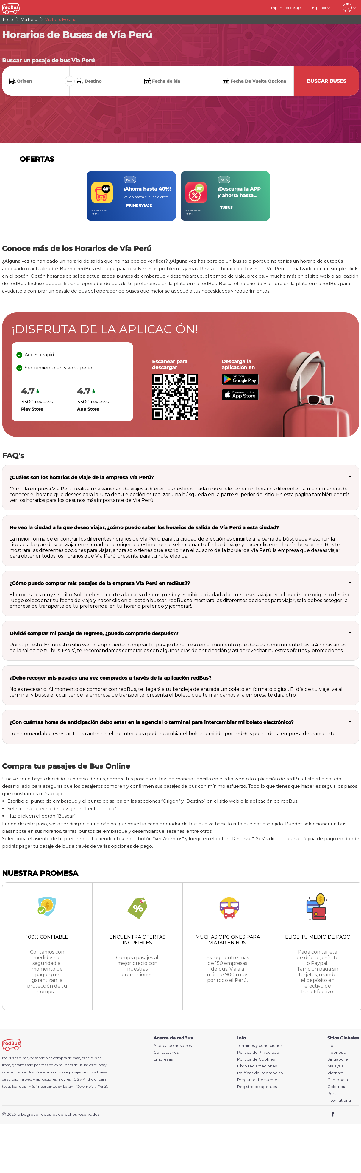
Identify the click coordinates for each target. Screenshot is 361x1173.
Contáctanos (166, 1052)
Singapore (337, 1059)
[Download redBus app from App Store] (240, 398)
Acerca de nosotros (173, 1045)
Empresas (163, 1059)
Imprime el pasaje (285, 7)
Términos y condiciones (259, 1045)
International (339, 1100)
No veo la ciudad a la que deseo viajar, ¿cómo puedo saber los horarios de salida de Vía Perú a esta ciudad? (144, 527)
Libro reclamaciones (257, 1066)
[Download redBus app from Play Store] (240, 383)
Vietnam (335, 1073)
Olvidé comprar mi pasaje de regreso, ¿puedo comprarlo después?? (94, 633)
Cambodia (337, 1080)
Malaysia (335, 1066)
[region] (181, 196)
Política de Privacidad (258, 1052)
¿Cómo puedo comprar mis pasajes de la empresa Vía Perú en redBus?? (100, 583)
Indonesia (336, 1052)
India (332, 1045)
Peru (332, 1093)
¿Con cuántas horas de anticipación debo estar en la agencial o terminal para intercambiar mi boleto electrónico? (151, 722)
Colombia (336, 1087)
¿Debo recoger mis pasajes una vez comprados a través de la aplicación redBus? (110, 678)
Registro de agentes (257, 1087)
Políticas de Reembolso (260, 1073)
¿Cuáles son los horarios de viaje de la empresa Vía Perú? (82, 477)
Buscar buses (326, 81)
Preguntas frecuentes (258, 1080)
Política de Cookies (256, 1059)
